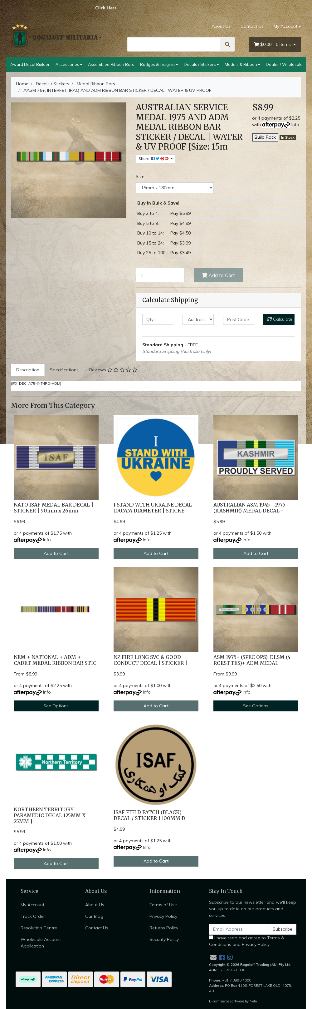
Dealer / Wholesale (284, 64)
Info (295, 124)
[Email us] (213, 957)
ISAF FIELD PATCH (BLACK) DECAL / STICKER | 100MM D (149, 815)
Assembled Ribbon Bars (111, 64)
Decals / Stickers (200, 64)
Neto (253, 1001)
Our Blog (94, 916)
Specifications (64, 370)
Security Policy (164, 939)
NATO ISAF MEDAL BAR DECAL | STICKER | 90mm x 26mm (53, 508)
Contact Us (252, 26)
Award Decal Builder (30, 64)
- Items (273, 44)
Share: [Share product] (154, 158)
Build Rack (265, 137)
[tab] (28, 370)
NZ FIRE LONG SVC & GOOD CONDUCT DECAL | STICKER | (150, 660)
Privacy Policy (163, 916)
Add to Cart (218, 275)
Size (140, 176)
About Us (221, 26)
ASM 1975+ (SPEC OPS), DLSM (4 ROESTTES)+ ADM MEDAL (251, 660)
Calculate (279, 319)
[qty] (157, 319)
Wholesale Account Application (41, 943)
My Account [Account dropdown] (285, 26)
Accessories (67, 64)
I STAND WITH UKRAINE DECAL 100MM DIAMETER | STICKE (153, 508)
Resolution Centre (39, 928)
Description (27, 370)
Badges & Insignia (157, 64)
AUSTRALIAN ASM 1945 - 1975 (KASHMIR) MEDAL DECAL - (249, 508)
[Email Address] (239, 929)
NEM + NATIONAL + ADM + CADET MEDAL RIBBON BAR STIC (55, 660)
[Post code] (238, 319)
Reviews (113, 370)
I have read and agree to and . (246, 941)
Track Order (33, 916)
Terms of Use (163, 905)
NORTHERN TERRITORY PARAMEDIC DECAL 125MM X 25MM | (49, 815)
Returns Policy (163, 928)
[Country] (198, 319)
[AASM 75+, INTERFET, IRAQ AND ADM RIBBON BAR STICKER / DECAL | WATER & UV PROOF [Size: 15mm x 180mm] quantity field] (160, 275)
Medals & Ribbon (241, 64)
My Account (32, 905)
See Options (56, 706)
